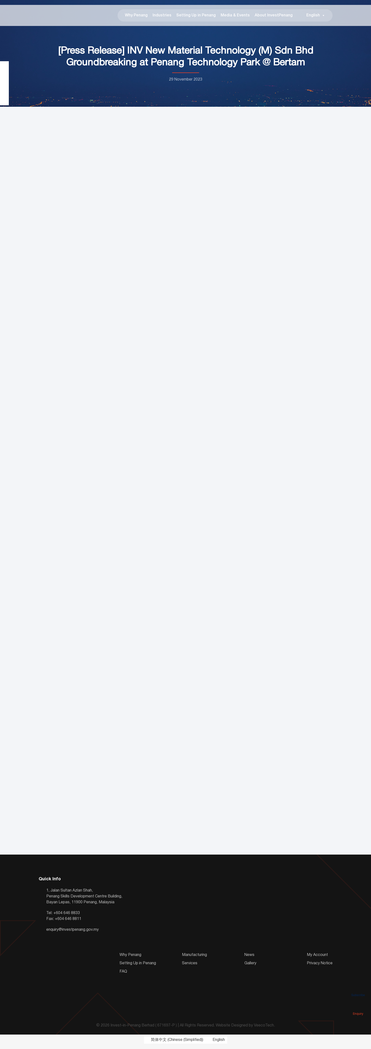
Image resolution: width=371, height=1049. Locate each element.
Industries (162, 17)
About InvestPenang (274, 17)
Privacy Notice (320, 966)
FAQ (123, 975)
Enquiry (358, 1007)
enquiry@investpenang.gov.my (72, 933)
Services (189, 966)
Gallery (250, 966)
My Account (317, 958)
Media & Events (235, 17)
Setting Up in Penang (196, 17)
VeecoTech (264, 1029)
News (249, 958)
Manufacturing (194, 958)
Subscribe (358, 988)
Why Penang (136, 17)
